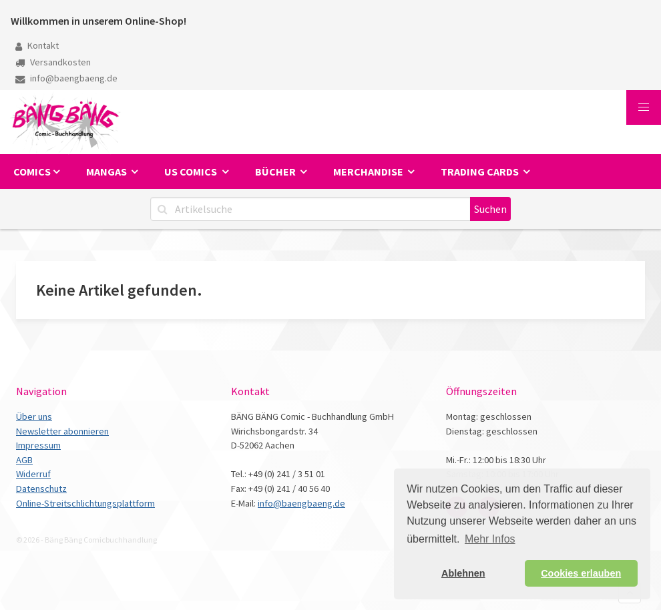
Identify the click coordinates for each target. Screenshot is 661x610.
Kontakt (37, 45)
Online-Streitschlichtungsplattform (85, 503)
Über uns (34, 416)
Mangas (107, 171)
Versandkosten (53, 62)
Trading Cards (481, 171)
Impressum (38, 445)
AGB (24, 460)
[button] (643, 107)
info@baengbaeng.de (66, 78)
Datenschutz (41, 489)
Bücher (276, 171)
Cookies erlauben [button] (581, 573)
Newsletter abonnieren (62, 431)
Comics (32, 171)
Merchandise (369, 171)
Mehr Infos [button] (490, 539)
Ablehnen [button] (463, 573)
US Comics (191, 171)
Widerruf (33, 474)
